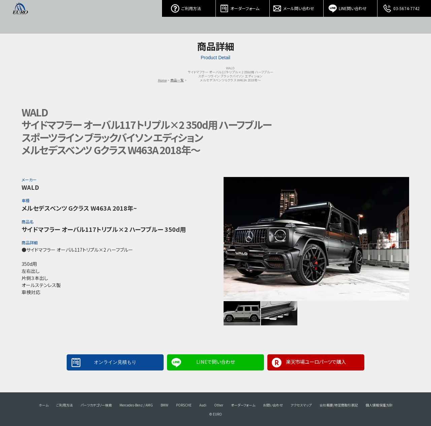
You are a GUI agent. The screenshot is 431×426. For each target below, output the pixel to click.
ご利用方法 (188, 7)
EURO (20, 17)
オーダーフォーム (242, 7)
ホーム (43, 404)
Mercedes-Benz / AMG (136, 404)
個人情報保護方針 (379, 404)
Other (218, 404)
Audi (202, 404)
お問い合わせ (273, 404)
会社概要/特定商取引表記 (339, 404)
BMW (164, 404)
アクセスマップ (301, 404)
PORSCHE (184, 404)
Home (162, 80)
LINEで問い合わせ (215, 361)
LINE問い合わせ (350, 7)
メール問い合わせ (296, 7)
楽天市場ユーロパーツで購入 (316, 361)
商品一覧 (177, 80)
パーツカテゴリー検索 (96, 404)
